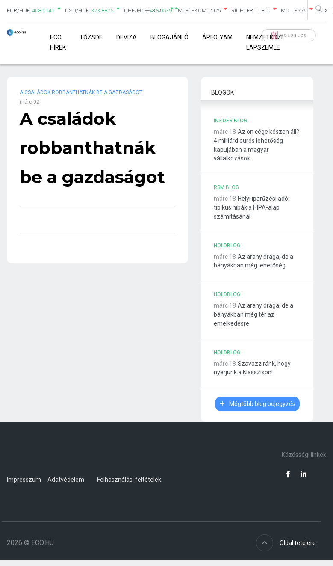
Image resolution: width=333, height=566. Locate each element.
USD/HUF (77, 10)
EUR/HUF (18, 10)
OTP (145, 10)
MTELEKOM (192, 10)
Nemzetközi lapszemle (264, 42)
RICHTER (242, 10)
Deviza (126, 37)
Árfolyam (217, 37)
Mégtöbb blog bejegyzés (257, 403)
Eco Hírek (58, 42)
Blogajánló (169, 37)
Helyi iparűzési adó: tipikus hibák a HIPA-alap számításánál (251, 207)
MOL (286, 10)
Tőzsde (91, 37)
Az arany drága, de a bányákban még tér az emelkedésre (253, 314)
